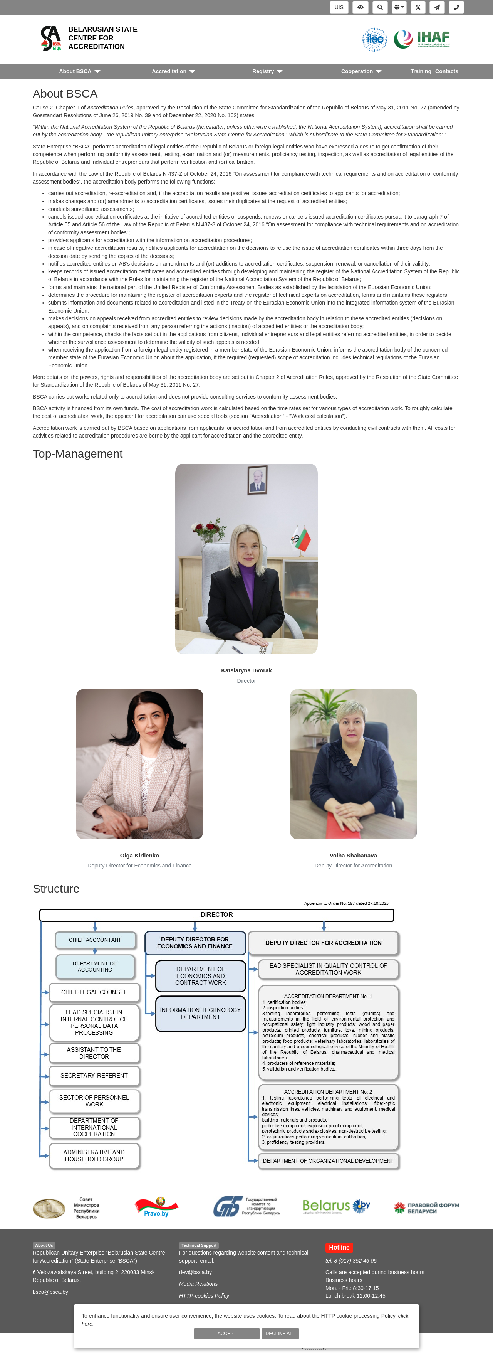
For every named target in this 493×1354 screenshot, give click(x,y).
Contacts (446, 71)
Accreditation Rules (110, 107)
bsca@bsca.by (50, 1292)
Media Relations (198, 1284)
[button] (399, 7)
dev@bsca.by (195, 1272)
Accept (227, 1333)
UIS (339, 7)
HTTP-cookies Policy (204, 1296)
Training (421, 71)
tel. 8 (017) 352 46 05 (351, 1261)
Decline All (280, 1333)
